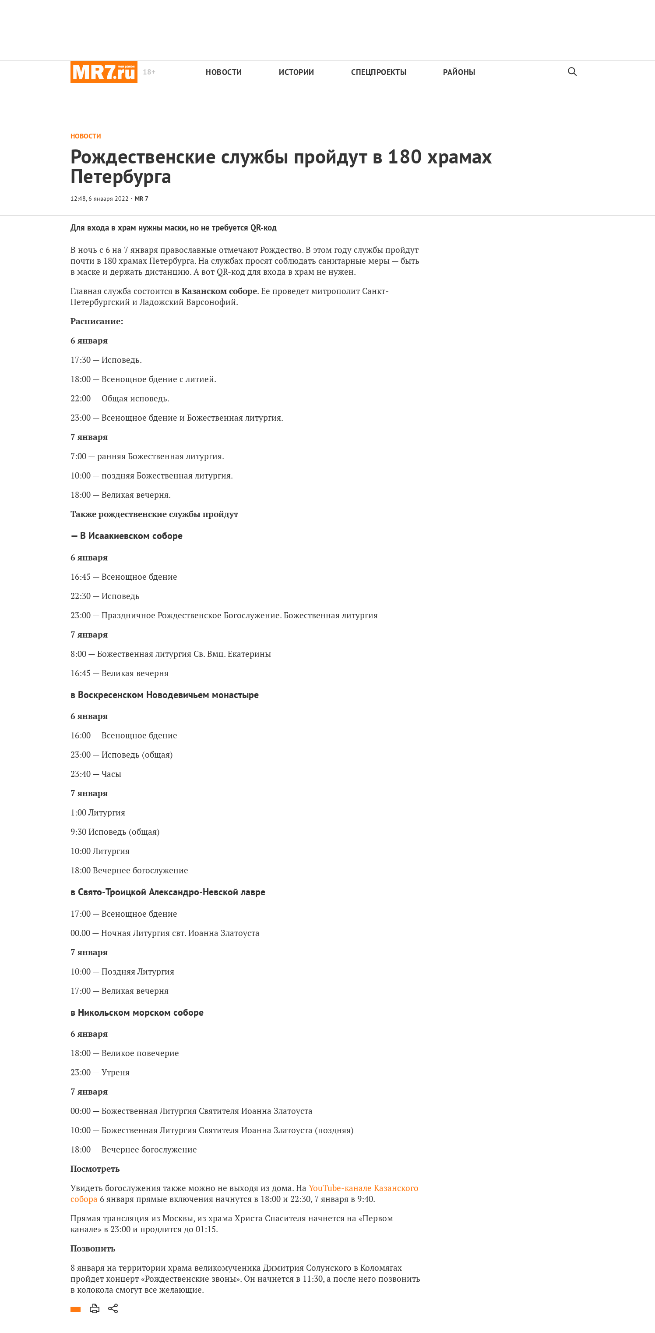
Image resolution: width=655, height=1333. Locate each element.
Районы (459, 72)
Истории (296, 72)
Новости (224, 72)
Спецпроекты (378, 72)
